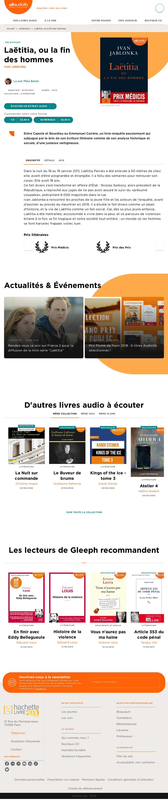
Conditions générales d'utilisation (130, 779)
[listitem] (7, 764)
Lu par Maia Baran (26, 81)
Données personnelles (30, 779)
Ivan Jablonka (15, 67)
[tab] (7, 20)
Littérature (24, 28)
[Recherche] (159, 8)
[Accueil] (18, 8)
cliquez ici (41, 688)
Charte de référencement (85, 788)
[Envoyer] (156, 682)
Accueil (10, 28)
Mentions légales (93, 779)
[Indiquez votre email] (121, 682)
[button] (30, 106)
